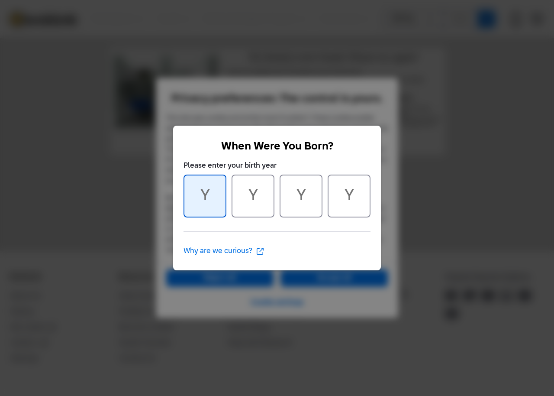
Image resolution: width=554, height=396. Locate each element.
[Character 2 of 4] (253, 196)
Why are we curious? (224, 251)
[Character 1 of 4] (205, 196)
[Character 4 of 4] (349, 196)
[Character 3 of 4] (301, 196)
